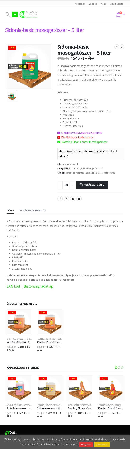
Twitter (66, 198)
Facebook (60, 198)
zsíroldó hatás (108, 172)
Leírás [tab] (10, 210)
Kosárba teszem (94, 184)
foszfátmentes (83, 172)
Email (79, 198)
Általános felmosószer (18, 405)
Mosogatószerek (94, 168)
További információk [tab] (33, 210)
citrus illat (70, 172)
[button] (116, 368)
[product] (19, 322)
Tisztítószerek (89, 405)
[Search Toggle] (7, 14)
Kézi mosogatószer (16, 339)
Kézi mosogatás (77, 168)
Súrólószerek (74, 405)
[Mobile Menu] (15, 14)
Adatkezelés (116, 3)
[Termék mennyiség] (66, 185)
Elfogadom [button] (86, 444)
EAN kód (13, 286)
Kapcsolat (79, 3)
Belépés (92, 3)
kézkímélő (95, 172)
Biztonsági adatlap (38, 286)
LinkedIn (72, 198)
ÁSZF (104, 3)
